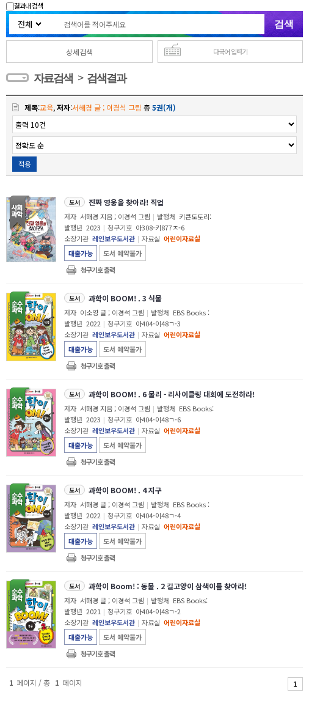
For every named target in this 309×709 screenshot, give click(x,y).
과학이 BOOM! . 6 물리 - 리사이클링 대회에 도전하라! (172, 394)
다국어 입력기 (230, 51)
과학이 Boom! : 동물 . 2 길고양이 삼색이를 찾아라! (168, 586)
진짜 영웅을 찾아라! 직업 (126, 202)
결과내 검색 (24, 5)
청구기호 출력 (98, 269)
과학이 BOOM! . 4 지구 (125, 490)
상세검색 (79, 51)
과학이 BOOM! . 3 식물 (125, 298)
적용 (24, 164)
